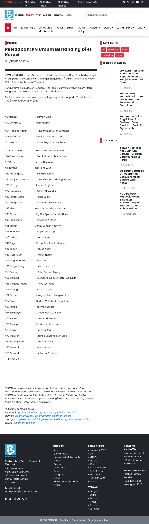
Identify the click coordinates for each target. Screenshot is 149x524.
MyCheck (95, 474)
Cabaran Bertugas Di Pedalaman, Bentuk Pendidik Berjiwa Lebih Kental (132, 176)
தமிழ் (69, 15)
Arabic (47, 15)
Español (59, 15)
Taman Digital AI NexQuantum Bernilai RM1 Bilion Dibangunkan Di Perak (131, 154)
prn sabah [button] (113, 49)
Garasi (93, 481)
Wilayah (93, 27)
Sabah (93, 505)
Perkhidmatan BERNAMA (133, 461)
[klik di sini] (14, 488)
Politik (59, 27)
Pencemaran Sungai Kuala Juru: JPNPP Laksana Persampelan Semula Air (131, 99)
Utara (93, 494)
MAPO (93, 457)
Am (15, 27)
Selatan (94, 498)
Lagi (140, 27)
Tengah (94, 491)
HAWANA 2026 (98, 450)
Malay (30, 15)
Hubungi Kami (133, 456)
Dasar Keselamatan (98, 520)
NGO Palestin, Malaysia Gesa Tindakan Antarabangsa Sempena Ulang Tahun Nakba (130, 201)
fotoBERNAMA (97, 478)
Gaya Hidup (81, 29)
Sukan (70, 27)
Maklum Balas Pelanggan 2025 (133, 482)
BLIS (79, 2)
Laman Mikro (124, 27)
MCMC (93, 460)
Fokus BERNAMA (99, 467)
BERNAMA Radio (45, 4)
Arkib (57, 485)
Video (57, 478)
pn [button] (103, 49)
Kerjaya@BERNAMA (135, 470)
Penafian (64, 520)
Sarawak (95, 508)
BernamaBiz (27, 27)
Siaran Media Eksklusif (66, 481)
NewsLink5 (91, 2)
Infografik (59, 474)
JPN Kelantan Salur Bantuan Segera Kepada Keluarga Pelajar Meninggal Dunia (132, 76)
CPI (91, 453)
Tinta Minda (96, 471)
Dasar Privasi (78, 520)
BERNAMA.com (13, 2)
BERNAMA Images (63, 4)
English (19, 15)
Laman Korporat (134, 453)
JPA (92, 464)
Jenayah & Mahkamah (46, 29)
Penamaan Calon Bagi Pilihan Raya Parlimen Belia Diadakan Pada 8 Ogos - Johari (131, 122)
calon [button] (125, 49)
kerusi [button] (119, 55)
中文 (38, 15)
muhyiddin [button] (107, 55)
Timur (93, 501)
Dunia (107, 27)
